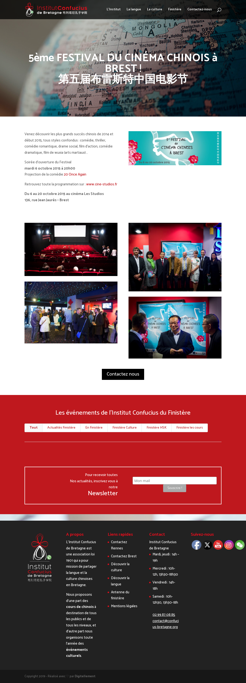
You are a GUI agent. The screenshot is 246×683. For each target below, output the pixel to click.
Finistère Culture (124, 427)
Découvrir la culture (120, 567)
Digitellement (85, 676)
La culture (154, 10)
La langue (134, 10)
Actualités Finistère (61, 427)
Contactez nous (123, 374)
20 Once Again (75, 174)
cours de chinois (80, 607)
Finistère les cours (189, 427)
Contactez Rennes (119, 545)
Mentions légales (124, 606)
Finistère (174, 10)
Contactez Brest (124, 556)
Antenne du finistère (120, 595)
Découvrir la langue (120, 581)
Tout (33, 427)
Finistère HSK (156, 427)
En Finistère (94, 427)
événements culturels (77, 653)
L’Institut (114, 10)
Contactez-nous (199, 10)
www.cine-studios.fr (101, 184)
